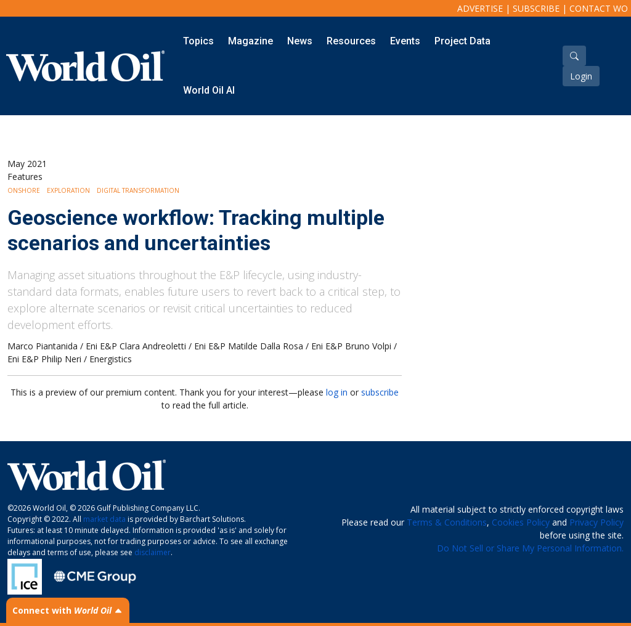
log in (337, 392)
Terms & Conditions (447, 522)
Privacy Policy (596, 522)
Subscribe (536, 8)
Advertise (480, 8)
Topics (198, 41)
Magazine (250, 41)
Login (581, 76)
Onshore (23, 190)
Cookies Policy (521, 522)
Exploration (68, 190)
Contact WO (598, 8)
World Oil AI (209, 90)
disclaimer (152, 552)
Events (405, 41)
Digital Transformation (138, 190)
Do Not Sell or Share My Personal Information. (530, 548)
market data (104, 519)
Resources (351, 41)
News (299, 41)
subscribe (380, 392)
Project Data (462, 41)
